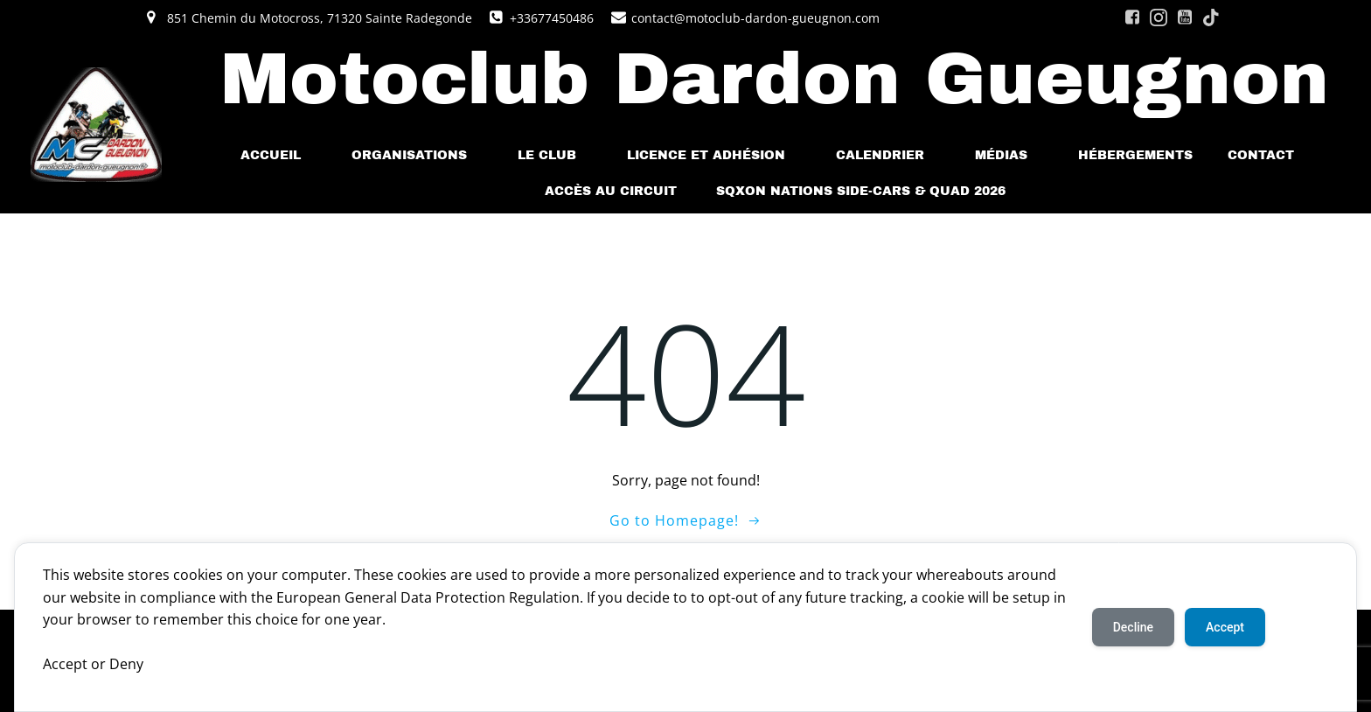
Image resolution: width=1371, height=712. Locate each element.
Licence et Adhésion (714, 155)
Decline (1133, 627)
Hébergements (1135, 155)
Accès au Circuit (613, 191)
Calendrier (888, 155)
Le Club (555, 155)
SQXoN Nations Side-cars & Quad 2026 (861, 191)
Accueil (278, 155)
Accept (1225, 627)
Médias (1009, 155)
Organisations (417, 155)
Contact (1269, 155)
